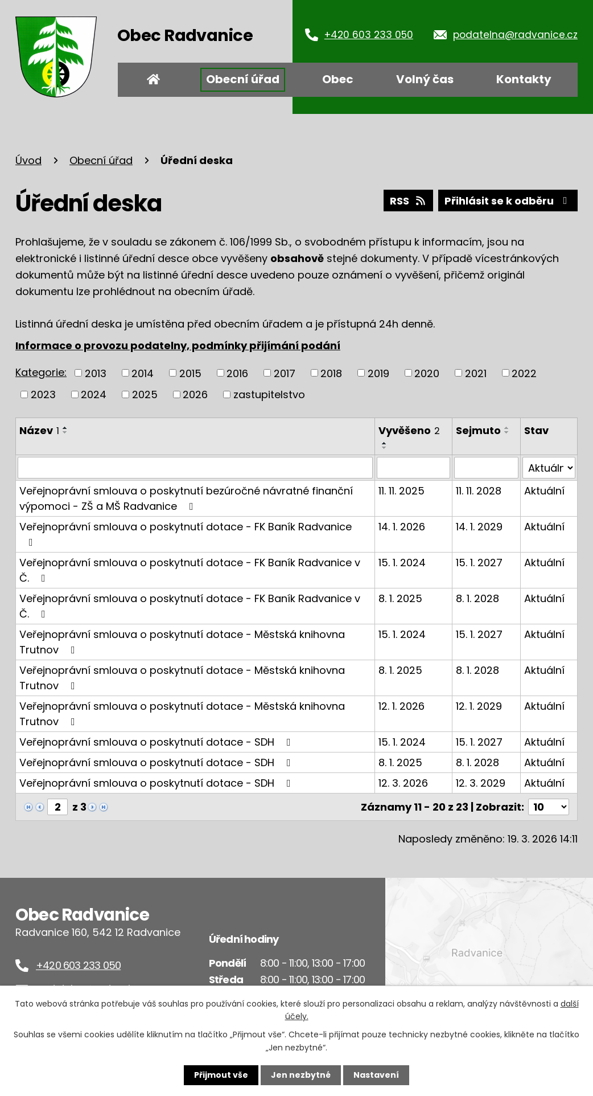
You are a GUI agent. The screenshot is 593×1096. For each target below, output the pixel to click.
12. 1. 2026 (401, 706)
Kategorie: (41, 372)
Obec (337, 79)
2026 (195, 394)
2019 (378, 373)
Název (39, 430)
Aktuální (544, 491)
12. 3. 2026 (403, 783)
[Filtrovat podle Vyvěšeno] (413, 468)
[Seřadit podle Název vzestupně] (65, 428)
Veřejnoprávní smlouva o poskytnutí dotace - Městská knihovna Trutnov (182, 642)
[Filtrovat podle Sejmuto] (486, 468)
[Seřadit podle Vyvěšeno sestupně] (384, 447)
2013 (95, 373)
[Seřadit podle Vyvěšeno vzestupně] (384, 443)
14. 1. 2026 (401, 527)
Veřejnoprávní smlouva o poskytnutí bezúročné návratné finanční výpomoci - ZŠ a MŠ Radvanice (186, 498)
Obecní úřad (242, 79)
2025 (145, 394)
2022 (524, 373)
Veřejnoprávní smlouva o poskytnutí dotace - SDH (157, 742)
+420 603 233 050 (368, 35)
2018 (331, 373)
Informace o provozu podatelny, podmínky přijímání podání (177, 345)
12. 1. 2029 (479, 706)
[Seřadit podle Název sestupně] (65, 432)
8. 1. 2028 (477, 598)
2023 (43, 394)
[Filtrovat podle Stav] (548, 468)
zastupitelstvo (269, 394)
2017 (284, 373)
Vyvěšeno (409, 430)
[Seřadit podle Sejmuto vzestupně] (507, 428)
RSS (408, 201)
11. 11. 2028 (478, 491)
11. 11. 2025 (401, 491)
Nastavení (376, 1075)
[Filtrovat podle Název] (195, 468)
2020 (426, 373)
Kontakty (523, 79)
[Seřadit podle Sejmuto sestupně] (507, 432)
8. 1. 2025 (400, 598)
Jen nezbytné (301, 1075)
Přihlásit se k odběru (508, 201)
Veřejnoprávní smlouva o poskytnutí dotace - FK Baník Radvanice (185, 533)
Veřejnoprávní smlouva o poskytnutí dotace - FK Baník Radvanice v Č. (189, 570)
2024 (93, 394)
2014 (142, 373)
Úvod (153, 80)
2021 (476, 373)
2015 (190, 373)
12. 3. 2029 (480, 783)
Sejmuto (478, 430)
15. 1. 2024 (402, 562)
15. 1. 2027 (479, 562)
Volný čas (425, 79)
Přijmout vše (221, 1075)
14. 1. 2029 (479, 527)
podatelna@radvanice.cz (515, 35)
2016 (237, 373)
